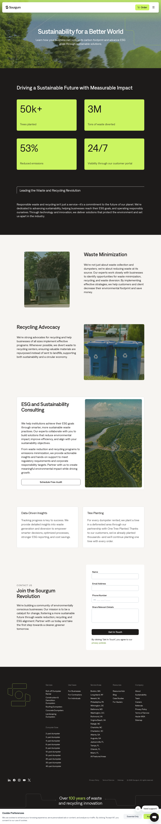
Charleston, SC (97, 731)
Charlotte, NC (96, 727)
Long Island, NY (97, 695)
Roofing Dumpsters (54, 707)
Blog (115, 695)
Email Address (99, 583)
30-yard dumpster (53, 762)
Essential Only (133, 816)
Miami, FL (95, 753)
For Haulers (117, 702)
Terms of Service (142, 713)
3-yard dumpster (53, 737)
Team (137, 698)
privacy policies (99, 643)
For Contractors (75, 695)
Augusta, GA (96, 738)
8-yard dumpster (53, 748)
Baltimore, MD (97, 709)
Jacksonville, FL (97, 742)
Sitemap (138, 720)
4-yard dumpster (53, 741)
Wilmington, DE (97, 705)
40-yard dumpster (53, 766)
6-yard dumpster (53, 744)
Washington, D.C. (98, 713)
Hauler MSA (140, 716)
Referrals (139, 705)
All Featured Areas (98, 756)
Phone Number (99, 595)
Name (95, 572)
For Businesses (74, 691)
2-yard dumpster (53, 733)
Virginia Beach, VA (98, 720)
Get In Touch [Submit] (115, 631)
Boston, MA (95, 691)
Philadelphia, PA (97, 702)
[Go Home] (13, 7)
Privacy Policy (141, 709)
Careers (138, 702)
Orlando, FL (95, 749)
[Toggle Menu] (153, 7)
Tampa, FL (95, 745)
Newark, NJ (95, 698)
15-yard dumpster (53, 755)
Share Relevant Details (103, 607)
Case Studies (118, 698)
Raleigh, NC (95, 724)
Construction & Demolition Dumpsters (52, 700)
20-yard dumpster (53, 759)
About (138, 691)
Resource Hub (119, 691)
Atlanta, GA (95, 735)
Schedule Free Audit (51, 482)
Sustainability (141, 695)
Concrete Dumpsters (54, 710)
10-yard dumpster (53, 752)
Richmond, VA (97, 716)
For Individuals (74, 698)
